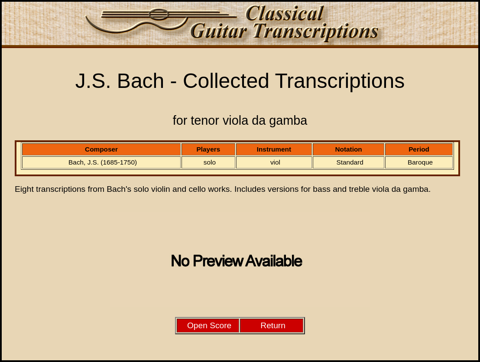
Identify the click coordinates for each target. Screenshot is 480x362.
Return (272, 325)
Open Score (209, 325)
